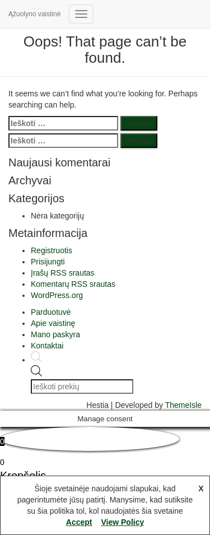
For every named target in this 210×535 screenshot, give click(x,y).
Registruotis (51, 250)
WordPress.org (57, 295)
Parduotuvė (51, 312)
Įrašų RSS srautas (63, 272)
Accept (79, 522)
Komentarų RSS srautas (73, 284)
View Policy (122, 522)
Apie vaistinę (53, 323)
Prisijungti (48, 261)
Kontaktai (47, 345)
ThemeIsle (183, 405)
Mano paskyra (55, 334)
